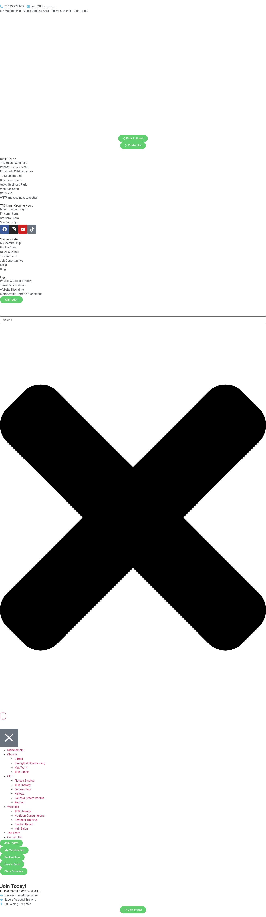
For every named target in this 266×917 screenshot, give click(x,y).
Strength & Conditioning (30, 763)
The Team (13, 833)
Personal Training (26, 820)
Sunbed (19, 802)
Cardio (19, 759)
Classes (12, 754)
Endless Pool (23, 789)
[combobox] (133, 320)
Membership (15, 750)
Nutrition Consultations (29, 815)
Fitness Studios (25, 780)
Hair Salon (21, 828)
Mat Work (21, 767)
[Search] (3, 716)
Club (10, 776)
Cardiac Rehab (24, 824)
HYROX (19, 793)
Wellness (13, 807)
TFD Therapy (23, 785)
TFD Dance (22, 772)
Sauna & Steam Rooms (29, 798)
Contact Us (14, 837)
